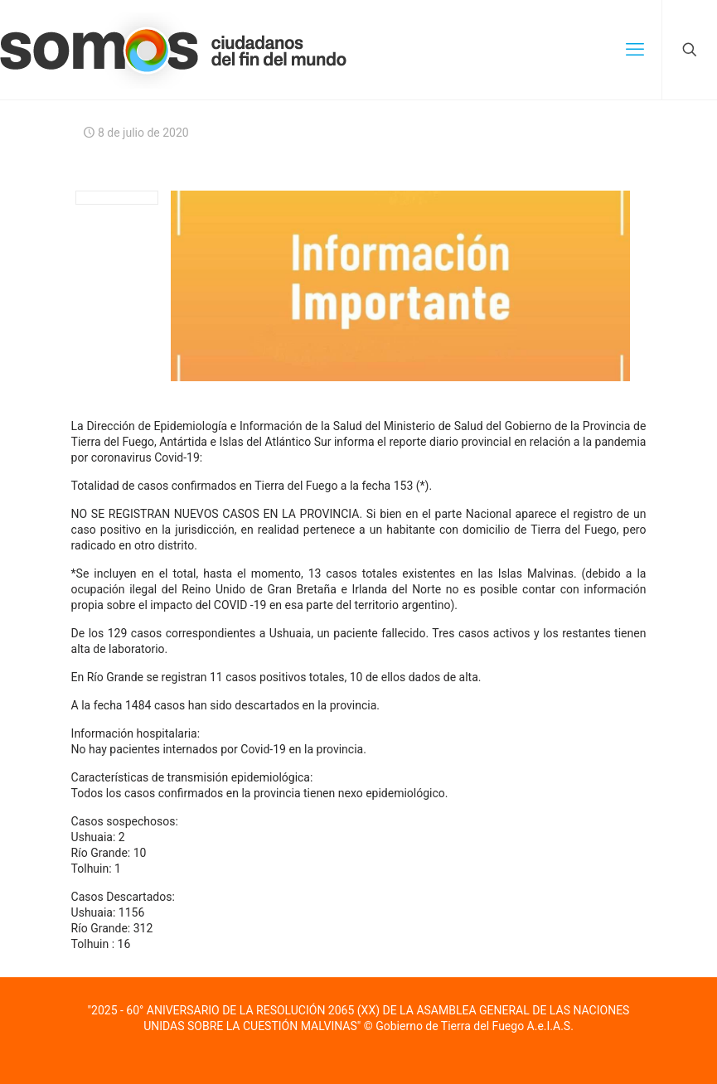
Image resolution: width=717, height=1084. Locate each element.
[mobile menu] (635, 50)
